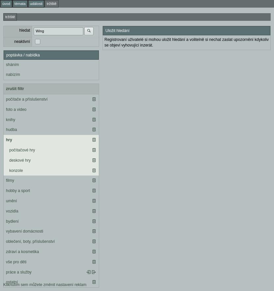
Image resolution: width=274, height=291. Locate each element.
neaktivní (22, 41)
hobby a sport (18, 190)
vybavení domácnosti (24, 231)
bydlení (12, 221)
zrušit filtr (15, 88)
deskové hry (20, 160)
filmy (10, 180)
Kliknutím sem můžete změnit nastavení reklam (44, 284)
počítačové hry (22, 150)
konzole (16, 170)
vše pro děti (16, 262)
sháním (12, 64)
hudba (11, 129)
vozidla (12, 211)
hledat (24, 30)
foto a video (16, 109)
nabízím (13, 74)
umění (11, 201)
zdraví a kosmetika (22, 251)
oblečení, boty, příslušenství (30, 241)
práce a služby (18, 272)
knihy (10, 119)
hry (9, 140)
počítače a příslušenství (27, 99)
